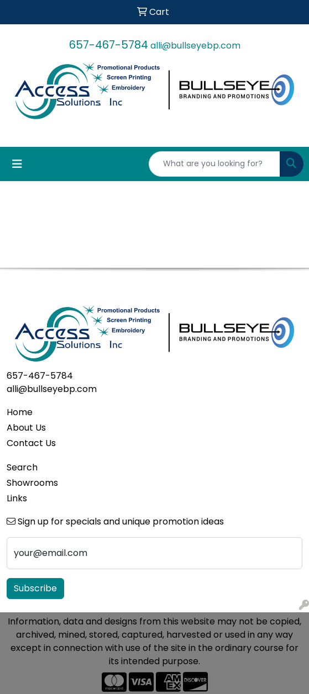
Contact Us (31, 443)
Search (22, 467)
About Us (26, 427)
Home (20, 412)
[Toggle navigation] (17, 164)
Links (17, 498)
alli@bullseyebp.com (195, 45)
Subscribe (35, 588)
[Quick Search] (214, 164)
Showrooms (32, 482)
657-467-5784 (108, 44)
